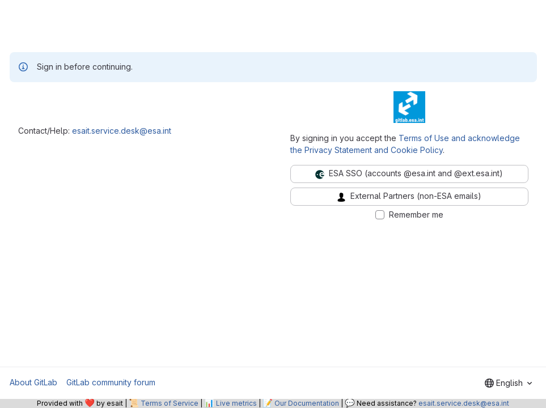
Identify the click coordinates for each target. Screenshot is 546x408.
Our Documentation (306, 403)
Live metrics (236, 403)
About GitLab (33, 382)
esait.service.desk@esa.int (121, 130)
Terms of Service (169, 403)
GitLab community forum (110, 382)
